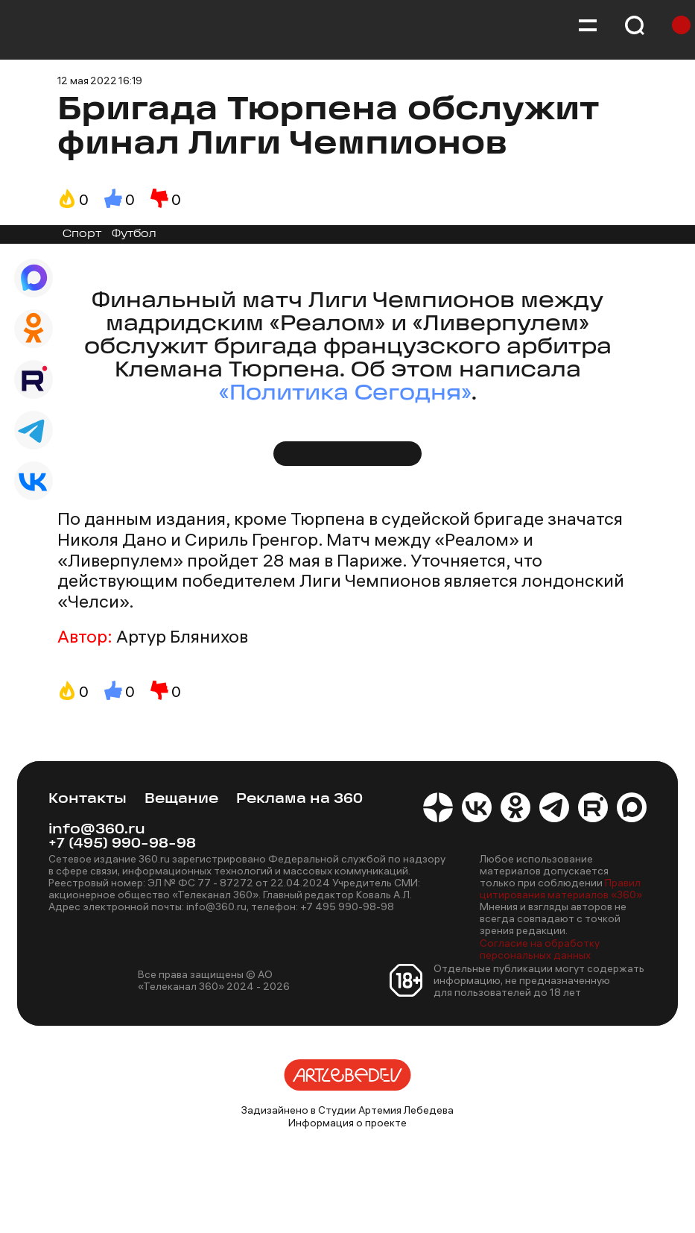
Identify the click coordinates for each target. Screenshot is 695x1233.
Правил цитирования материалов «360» (561, 888)
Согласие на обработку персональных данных (540, 949)
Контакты (87, 799)
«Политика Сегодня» (345, 394)
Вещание (181, 799)
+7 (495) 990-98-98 (122, 844)
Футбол (134, 234)
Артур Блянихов (182, 636)
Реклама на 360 (299, 799)
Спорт (82, 234)
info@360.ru (96, 830)
